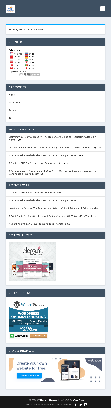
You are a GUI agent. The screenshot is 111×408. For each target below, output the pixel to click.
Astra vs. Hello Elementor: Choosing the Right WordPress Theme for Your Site (52, 147)
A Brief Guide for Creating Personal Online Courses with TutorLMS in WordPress (53, 216)
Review (12, 110)
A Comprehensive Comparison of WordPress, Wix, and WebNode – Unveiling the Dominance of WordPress (53, 172)
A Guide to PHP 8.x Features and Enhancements (35, 163)
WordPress (78, 399)
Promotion (15, 102)
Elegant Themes (48, 399)
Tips (11, 118)
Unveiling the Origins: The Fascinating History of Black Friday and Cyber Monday (53, 208)
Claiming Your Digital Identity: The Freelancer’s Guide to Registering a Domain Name (52, 138)
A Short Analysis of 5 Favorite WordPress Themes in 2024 (40, 223)
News (12, 94)
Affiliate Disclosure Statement (39, 404)
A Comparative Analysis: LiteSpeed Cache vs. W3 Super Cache (42, 155)
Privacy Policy (64, 404)
